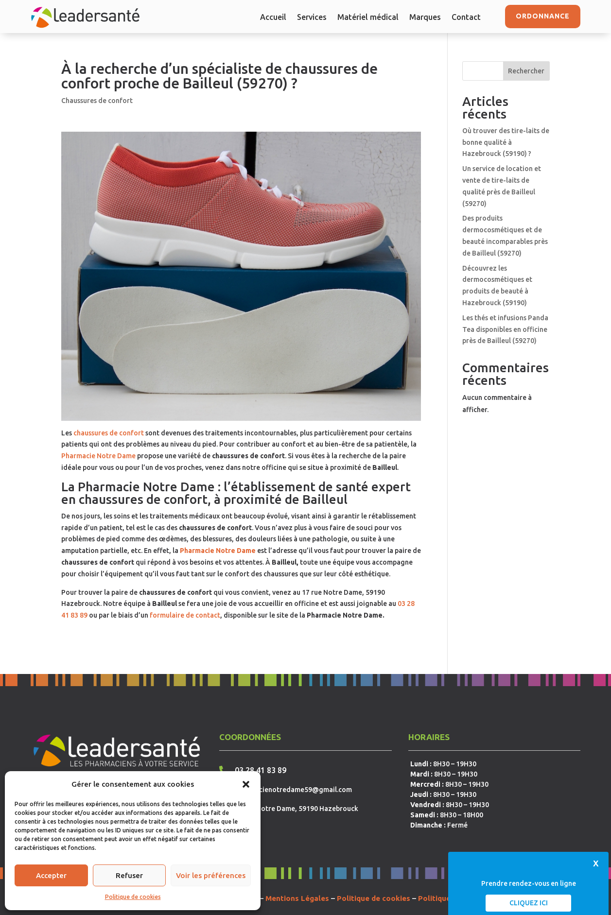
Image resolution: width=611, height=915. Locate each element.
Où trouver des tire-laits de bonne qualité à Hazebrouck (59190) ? (505, 142)
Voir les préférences (210, 875)
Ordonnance (543, 16)
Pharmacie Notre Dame (98, 456)
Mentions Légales (297, 898)
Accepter (51, 875)
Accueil (273, 17)
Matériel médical (368, 17)
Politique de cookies (133, 897)
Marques (425, 17)
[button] (246, 784)
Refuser (129, 875)
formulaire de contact (185, 615)
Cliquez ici (528, 903)
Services (312, 17)
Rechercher (526, 71)
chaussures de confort (108, 433)
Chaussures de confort (97, 100)
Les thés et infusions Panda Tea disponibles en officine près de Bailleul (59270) (505, 329)
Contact (466, 17)
